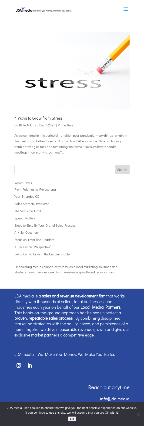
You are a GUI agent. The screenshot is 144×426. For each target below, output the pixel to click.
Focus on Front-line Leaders (34, 239)
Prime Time (65, 125)
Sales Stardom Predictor (31, 203)
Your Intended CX (26, 196)
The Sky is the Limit (27, 211)
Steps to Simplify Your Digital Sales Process (45, 225)
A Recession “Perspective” (32, 247)
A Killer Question (26, 232)
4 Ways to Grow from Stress (38, 118)
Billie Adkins (27, 125)
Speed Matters (25, 218)
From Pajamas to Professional (35, 189)
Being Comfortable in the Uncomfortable (42, 254)
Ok (72, 419)
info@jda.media (115, 398)
